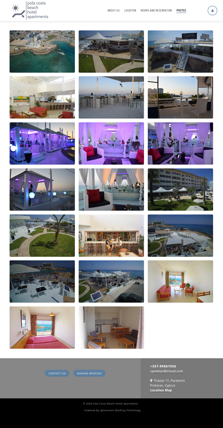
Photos (181, 10)
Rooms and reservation (156, 10)
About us (114, 10)
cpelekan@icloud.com (166, 371)
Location (130, 10)
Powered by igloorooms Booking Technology (112, 410)
